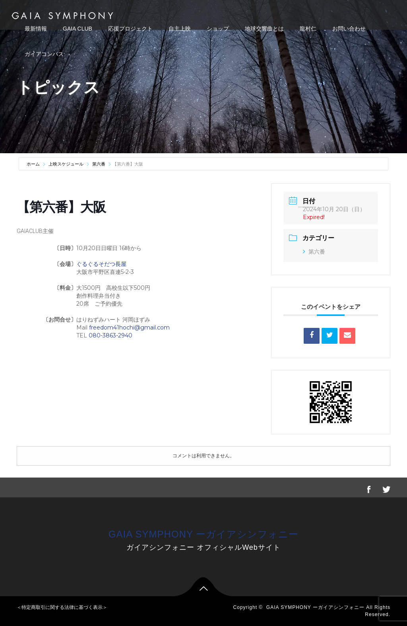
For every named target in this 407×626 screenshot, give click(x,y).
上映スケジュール (65, 164)
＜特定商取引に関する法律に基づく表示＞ (62, 607)
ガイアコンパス (44, 54)
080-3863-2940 (110, 335)
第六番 (98, 164)
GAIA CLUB (77, 28)
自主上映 (180, 28)
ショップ (218, 28)
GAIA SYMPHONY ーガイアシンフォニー (203, 534)
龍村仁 (308, 28)
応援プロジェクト (130, 28)
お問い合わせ (349, 28)
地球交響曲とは (264, 28)
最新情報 (36, 28)
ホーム (34, 164)
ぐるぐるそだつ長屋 (101, 264)
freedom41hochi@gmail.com (129, 327)
